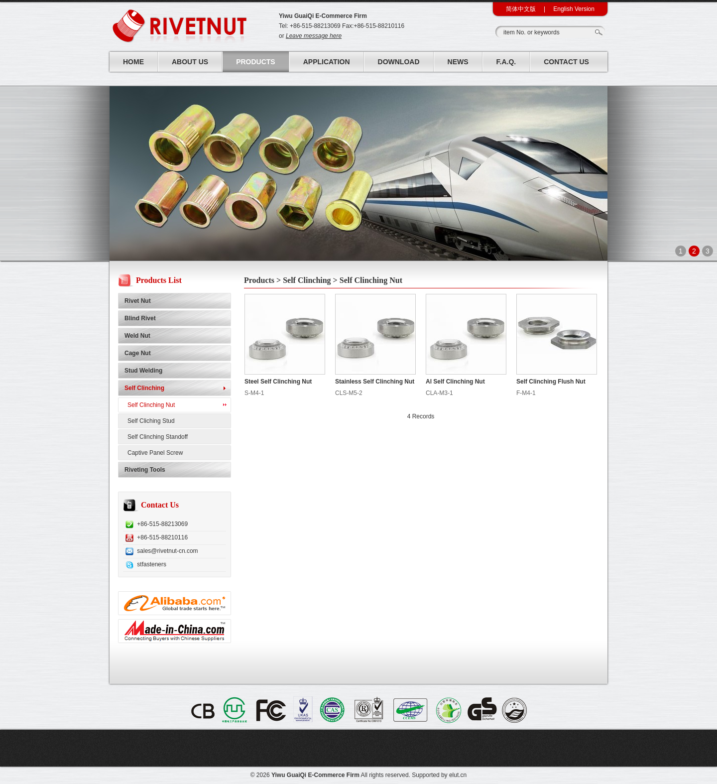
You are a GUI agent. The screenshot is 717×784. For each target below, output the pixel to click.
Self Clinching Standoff (157, 436)
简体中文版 (521, 8)
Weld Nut (137, 335)
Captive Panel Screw (155, 452)
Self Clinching (144, 388)
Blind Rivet (140, 318)
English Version (574, 8)
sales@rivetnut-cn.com (167, 550)
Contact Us (566, 62)
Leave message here (314, 35)
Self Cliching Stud (151, 420)
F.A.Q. (506, 62)
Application (326, 62)
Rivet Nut (137, 300)
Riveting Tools (144, 469)
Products (255, 62)
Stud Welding (143, 370)
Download (399, 62)
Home (133, 62)
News (458, 62)
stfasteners (151, 564)
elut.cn (458, 775)
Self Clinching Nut (151, 404)
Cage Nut (137, 353)
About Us (190, 62)
